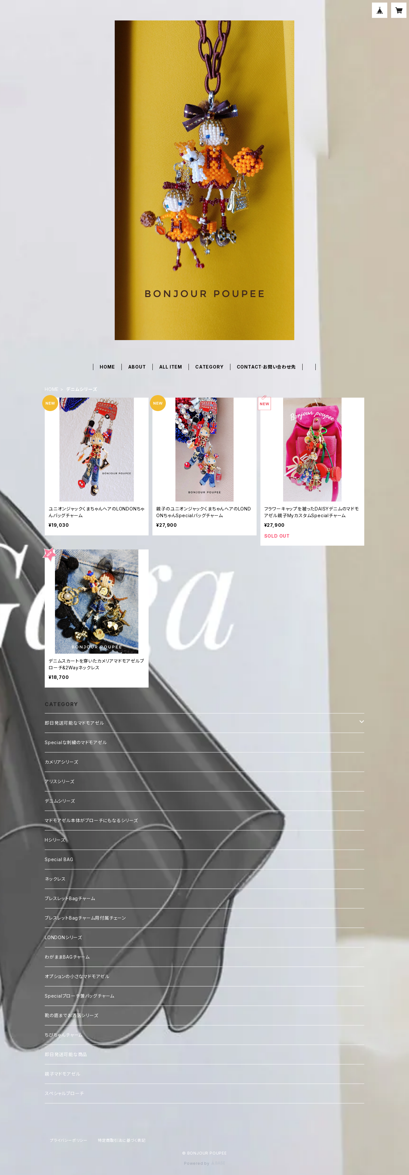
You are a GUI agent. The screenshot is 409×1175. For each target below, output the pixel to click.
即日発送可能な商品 (66, 1054)
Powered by (204, 1163)
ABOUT (137, 367)
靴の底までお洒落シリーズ (71, 1015)
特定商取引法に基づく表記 (122, 1140)
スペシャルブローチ (64, 1093)
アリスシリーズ (59, 781)
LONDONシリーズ (63, 937)
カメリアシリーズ (61, 762)
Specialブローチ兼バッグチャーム (79, 996)
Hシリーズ (55, 840)
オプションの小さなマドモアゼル (77, 976)
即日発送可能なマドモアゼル (74, 723)
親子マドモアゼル (62, 1074)
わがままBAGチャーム (67, 957)
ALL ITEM (170, 367)
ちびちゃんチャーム (64, 1035)
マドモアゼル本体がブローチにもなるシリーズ (91, 820)
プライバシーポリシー (69, 1140)
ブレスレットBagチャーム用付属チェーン (85, 918)
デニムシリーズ (60, 801)
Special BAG (59, 859)
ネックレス (55, 879)
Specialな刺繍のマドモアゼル (76, 742)
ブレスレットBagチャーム (70, 898)
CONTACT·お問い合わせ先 (266, 367)
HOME (107, 367)
